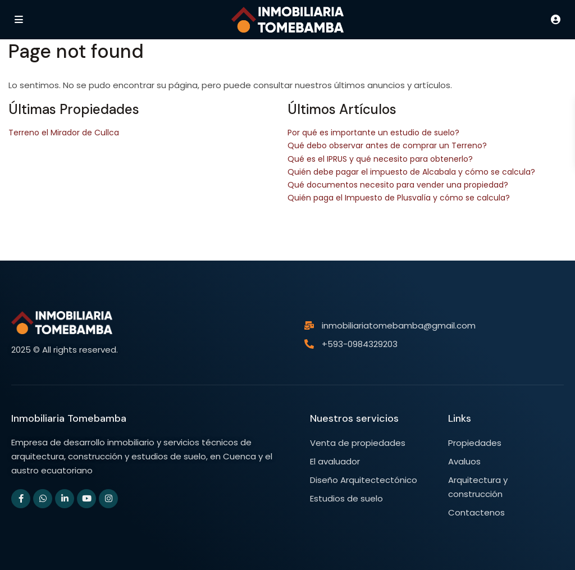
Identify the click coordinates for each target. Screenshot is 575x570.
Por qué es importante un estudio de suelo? (373, 132)
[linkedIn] (64, 498)
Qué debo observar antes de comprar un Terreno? (387, 145)
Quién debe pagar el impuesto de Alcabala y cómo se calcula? (411, 171)
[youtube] (86, 498)
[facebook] (20, 498)
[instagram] (108, 498)
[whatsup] (42, 498)
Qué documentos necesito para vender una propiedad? (398, 184)
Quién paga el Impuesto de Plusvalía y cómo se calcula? (399, 197)
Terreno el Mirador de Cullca (63, 132)
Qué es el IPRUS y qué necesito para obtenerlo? (380, 159)
